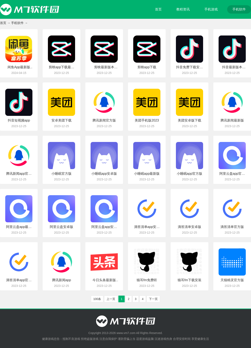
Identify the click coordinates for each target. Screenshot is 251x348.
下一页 (153, 299)
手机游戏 (211, 9)
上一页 (110, 299)
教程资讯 (183, 9)
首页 (158, 9)
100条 (97, 299)
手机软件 (239, 9)
